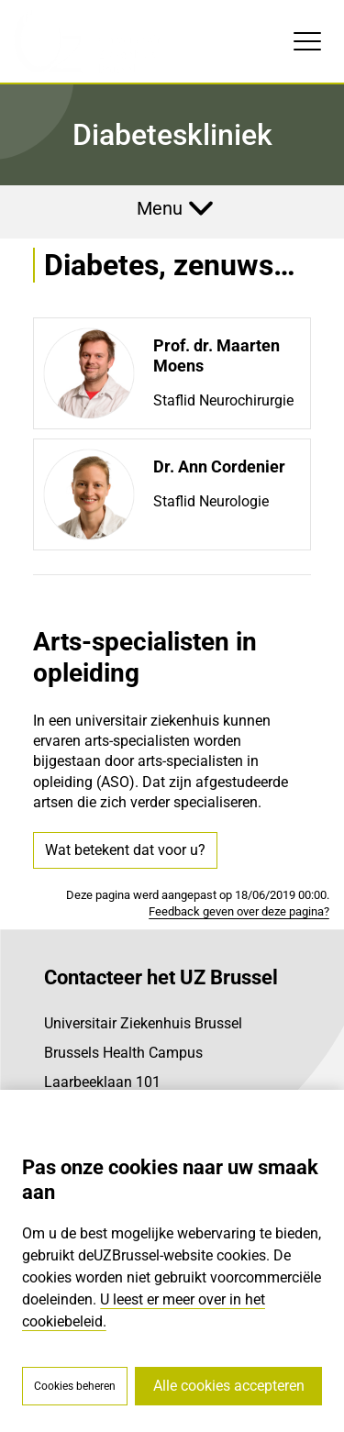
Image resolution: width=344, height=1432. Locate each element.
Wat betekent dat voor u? (125, 850)
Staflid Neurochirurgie (223, 400)
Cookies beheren (75, 1386)
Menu (160, 208)
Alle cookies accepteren (229, 1385)
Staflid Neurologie (211, 501)
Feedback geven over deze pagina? (239, 911)
